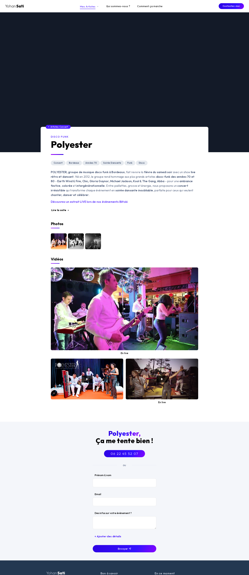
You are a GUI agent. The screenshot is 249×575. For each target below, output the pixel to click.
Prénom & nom (103, 475)
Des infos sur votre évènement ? (113, 513)
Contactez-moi (231, 6)
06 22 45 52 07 (124, 454)
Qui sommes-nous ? (118, 6)
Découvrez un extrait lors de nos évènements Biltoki (89, 202)
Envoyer (124, 548)
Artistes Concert (58, 126)
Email (98, 494)
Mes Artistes (89, 6)
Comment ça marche (150, 6)
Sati (14, 6)
